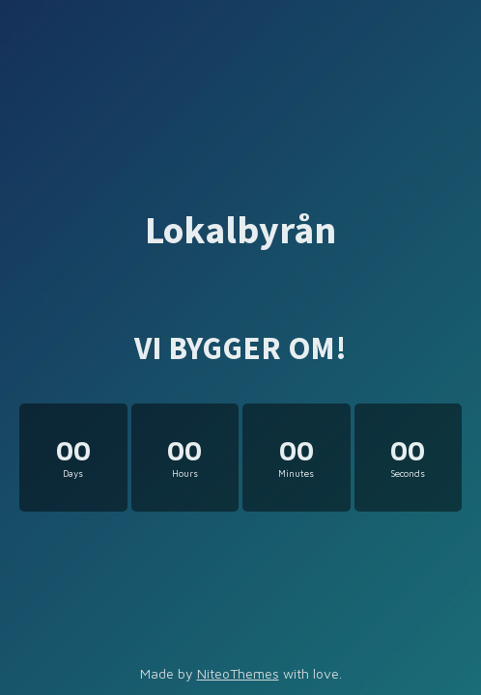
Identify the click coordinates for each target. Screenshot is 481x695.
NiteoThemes (238, 673)
